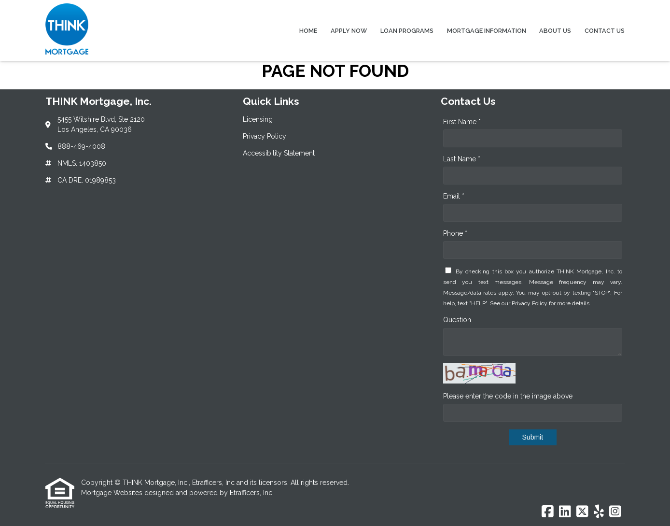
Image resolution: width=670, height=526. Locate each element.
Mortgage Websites (112, 493)
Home (308, 30)
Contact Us (605, 30)
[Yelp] (599, 512)
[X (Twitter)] (582, 512)
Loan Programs (406, 30)
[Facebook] (548, 512)
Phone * (455, 233)
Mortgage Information (486, 30)
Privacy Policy (529, 303)
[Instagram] (615, 512)
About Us (555, 30)
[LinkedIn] (565, 512)
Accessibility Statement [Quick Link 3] (279, 153)
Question (457, 320)
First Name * (462, 122)
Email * (453, 196)
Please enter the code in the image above (507, 396)
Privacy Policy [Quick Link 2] (264, 136)
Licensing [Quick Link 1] (258, 119)
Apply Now (349, 30)
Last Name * (461, 159)
